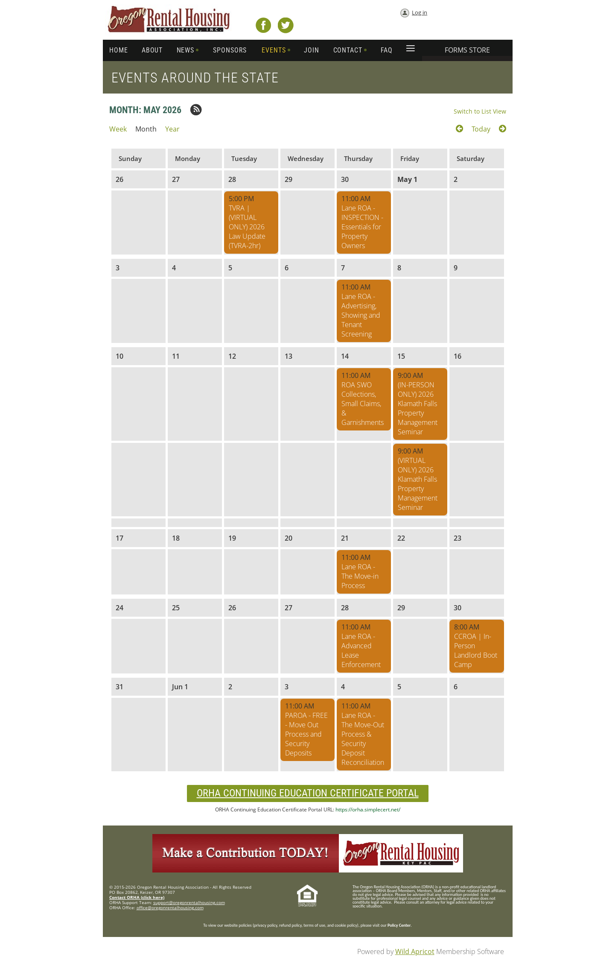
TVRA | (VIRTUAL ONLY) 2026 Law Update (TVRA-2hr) (247, 226)
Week (118, 129)
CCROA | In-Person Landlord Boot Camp (475, 650)
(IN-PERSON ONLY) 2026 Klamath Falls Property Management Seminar (417, 408)
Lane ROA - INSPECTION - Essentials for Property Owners (362, 226)
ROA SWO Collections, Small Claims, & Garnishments (362, 403)
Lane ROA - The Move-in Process (360, 576)
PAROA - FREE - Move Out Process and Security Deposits (306, 734)
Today (481, 129)
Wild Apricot (414, 951)
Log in (419, 12)
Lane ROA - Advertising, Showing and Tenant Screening (360, 315)
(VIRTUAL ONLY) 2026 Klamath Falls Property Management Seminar (417, 484)
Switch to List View (480, 111)
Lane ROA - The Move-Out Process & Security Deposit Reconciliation (362, 739)
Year (172, 129)
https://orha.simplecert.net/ (367, 809)
